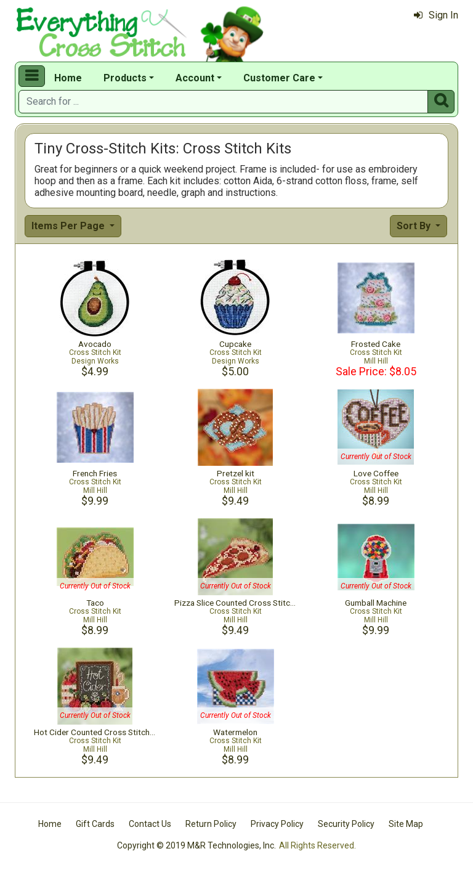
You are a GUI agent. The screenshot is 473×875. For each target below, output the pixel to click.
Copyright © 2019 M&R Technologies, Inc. (196, 845)
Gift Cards (95, 824)
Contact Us (150, 824)
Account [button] (195, 78)
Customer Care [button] (279, 78)
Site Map (406, 824)
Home (68, 78)
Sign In (436, 15)
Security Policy (346, 824)
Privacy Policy (277, 824)
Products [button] (125, 78)
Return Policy (210, 824)
